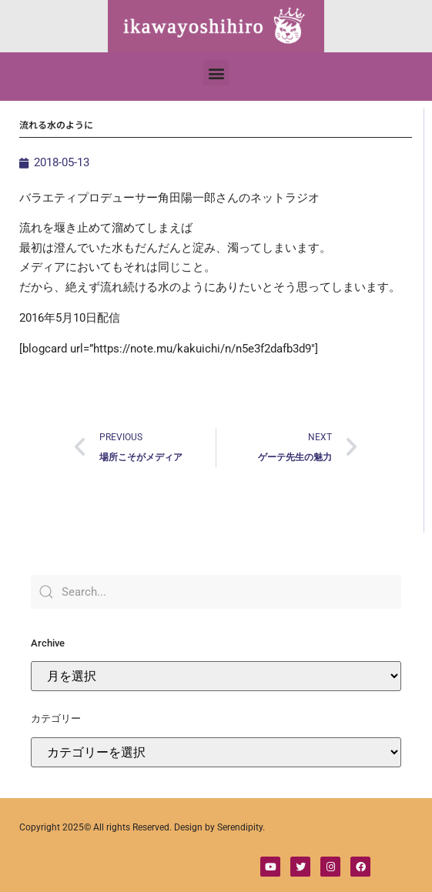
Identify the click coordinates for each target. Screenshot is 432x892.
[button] (216, 72)
